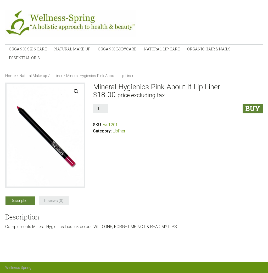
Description (20, 201)
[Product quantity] (100, 108)
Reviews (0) (53, 201)
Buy (252, 108)
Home (10, 75)
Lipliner (57, 75)
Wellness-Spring (74, 23)
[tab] (20, 200)
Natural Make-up (33, 75)
